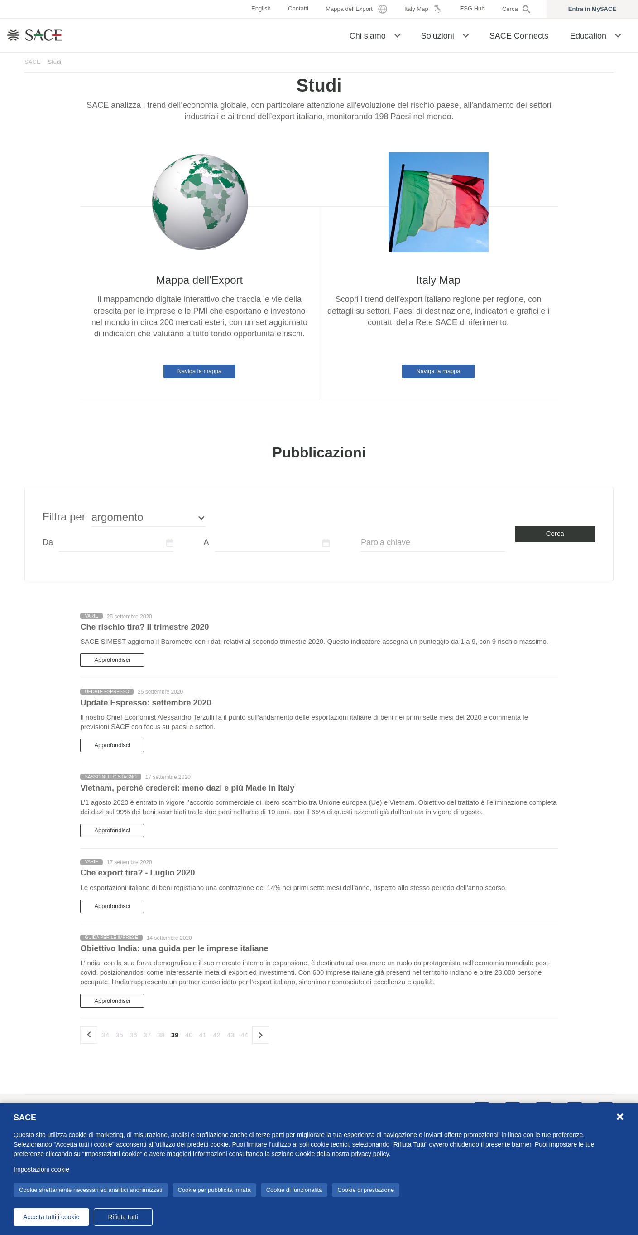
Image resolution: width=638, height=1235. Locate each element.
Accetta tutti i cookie (51, 1216)
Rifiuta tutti (123, 1216)
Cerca (555, 533)
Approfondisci (112, 659)
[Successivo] (260, 1035)
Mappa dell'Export (199, 280)
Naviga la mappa (199, 371)
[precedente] (88, 1035)
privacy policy (370, 1153)
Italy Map (438, 280)
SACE (32, 61)
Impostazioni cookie (41, 1169)
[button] (397, 35)
